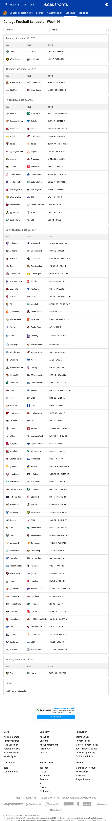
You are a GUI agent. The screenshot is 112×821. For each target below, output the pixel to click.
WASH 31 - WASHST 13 (57, 189)
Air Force (35, 360)
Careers (44, 740)
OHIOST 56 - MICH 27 (58, 273)
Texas (33, 144)
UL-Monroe (14, 596)
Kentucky (35, 289)
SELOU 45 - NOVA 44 (58, 512)
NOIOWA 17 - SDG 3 (57, 344)
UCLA (33, 642)
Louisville (14, 289)
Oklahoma (15, 619)
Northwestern (16, 281)
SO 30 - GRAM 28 (56, 550)
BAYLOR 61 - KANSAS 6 (59, 466)
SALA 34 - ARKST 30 (56, 205)
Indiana (13, 296)
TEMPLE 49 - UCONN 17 (59, 428)
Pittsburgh (35, 459)
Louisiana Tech (37, 436)
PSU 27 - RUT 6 (56, 443)
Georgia (15, 251)
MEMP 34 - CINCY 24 (57, 174)
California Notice (84, 756)
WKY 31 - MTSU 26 (57, 352)
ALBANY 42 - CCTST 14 (59, 336)
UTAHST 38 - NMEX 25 (58, 535)
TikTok (43, 771)
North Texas (36, 528)
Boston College (17, 459)
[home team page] (7, 51)
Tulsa (12, 266)
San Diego (14, 344)
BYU (11, 627)
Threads (44, 787)
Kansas (34, 466)
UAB (11, 528)
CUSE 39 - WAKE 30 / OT (60, 319)
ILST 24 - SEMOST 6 (58, 375)
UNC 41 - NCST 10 (56, 566)
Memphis (37, 174)
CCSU (12, 336)
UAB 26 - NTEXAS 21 (58, 528)
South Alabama (37, 205)
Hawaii (34, 673)
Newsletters (82, 771)
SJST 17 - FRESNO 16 (58, 649)
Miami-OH (14, 128)
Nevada (34, 390)
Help (5, 767)
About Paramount (49, 744)
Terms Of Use (83, 737)
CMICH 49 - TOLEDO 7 (57, 136)
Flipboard (44, 791)
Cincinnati (16, 174)
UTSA (12, 436)
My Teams (81, 775)
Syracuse (35, 319)
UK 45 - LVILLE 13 (56, 289)
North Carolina (16, 566)
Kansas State (37, 588)
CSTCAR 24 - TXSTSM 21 (59, 258)
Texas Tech (15, 144)
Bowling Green (16, 121)
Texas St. (14, 258)
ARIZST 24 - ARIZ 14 (58, 634)
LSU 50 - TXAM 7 (56, 573)
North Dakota (15, 481)
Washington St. (16, 189)
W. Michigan (15, 59)
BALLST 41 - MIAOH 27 (57, 128)
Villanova (14, 512)
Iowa (14, 166)
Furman (13, 327)
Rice (12, 398)
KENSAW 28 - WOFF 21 (58, 504)
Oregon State (16, 489)
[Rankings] (83, 13)
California (14, 642)
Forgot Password (84, 779)
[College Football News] (21, 13)
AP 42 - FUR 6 (55, 327)
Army (12, 673)
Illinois (34, 281)
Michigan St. (36, 451)
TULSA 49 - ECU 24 (57, 266)
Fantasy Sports (11, 740)
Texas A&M (15, 573)
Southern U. (15, 550)
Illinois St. (14, 375)
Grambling (35, 550)
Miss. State (36, 90)
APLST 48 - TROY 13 (56, 212)
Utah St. (13, 535)
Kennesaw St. (16, 504)
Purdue (34, 296)
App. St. (16, 212)
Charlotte (14, 382)
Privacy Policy (83, 740)
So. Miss (13, 421)
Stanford (35, 497)
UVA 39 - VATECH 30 (56, 151)
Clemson (15, 312)
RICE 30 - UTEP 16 (57, 398)
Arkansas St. (15, 205)
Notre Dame (17, 497)
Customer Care (11, 771)
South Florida (15, 220)
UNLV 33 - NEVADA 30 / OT (60, 390)
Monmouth (35, 243)
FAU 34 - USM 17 (56, 421)
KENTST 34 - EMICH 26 (57, 113)
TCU (32, 197)
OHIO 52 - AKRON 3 (56, 51)
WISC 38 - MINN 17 (57, 413)
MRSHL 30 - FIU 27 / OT (59, 304)
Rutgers (13, 443)
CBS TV (43, 752)
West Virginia (15, 197)
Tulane (13, 520)
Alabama (15, 474)
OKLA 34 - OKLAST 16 (58, 619)
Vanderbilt (14, 543)
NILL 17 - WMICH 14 (56, 59)
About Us (44, 737)
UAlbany (34, 336)
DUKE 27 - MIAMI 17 (57, 405)
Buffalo (34, 121)
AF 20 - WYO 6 (55, 360)
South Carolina (37, 312)
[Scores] (39, 13)
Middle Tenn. (15, 352)
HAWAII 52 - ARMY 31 (57, 673)
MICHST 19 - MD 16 (57, 451)
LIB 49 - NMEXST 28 (58, 367)
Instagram (45, 775)
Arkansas (35, 159)
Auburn (36, 474)
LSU (34, 573)
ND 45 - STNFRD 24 (57, 497)
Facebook (45, 779)
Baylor (14, 466)
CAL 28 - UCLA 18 (56, 642)
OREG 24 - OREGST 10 (58, 489)
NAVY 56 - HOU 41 (57, 581)
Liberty (34, 367)
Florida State (15, 604)
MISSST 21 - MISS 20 (57, 90)
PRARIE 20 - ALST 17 (56, 82)
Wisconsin (16, 413)
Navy (12, 581)
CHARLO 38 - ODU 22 (58, 382)
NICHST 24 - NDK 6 (57, 481)
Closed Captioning (85, 752)
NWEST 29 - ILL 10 (57, 281)
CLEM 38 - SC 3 (55, 312)
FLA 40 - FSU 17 (56, 604)
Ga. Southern (36, 558)
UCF (32, 220)
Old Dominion (36, 382)
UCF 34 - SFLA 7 (54, 220)
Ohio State (15, 273)
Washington (36, 189)
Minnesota (37, 413)
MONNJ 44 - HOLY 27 (58, 243)
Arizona (13, 634)
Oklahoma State (40, 619)
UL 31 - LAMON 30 (56, 596)
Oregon (36, 489)
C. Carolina (35, 258)
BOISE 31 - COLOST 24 (57, 182)
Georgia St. (15, 558)
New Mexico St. (16, 367)
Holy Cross (14, 243)
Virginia (34, 151)
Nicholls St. (36, 481)
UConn (12, 428)
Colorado (14, 611)
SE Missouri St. (37, 375)
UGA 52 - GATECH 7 (57, 251)
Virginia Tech (18, 151)
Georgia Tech (36, 251)
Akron (33, 51)
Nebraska (35, 166)
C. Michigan (36, 136)
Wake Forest (15, 319)
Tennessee (36, 543)
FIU (11, 304)
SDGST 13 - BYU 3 (56, 627)
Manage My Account (86, 767)
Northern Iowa (37, 344)
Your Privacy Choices (86, 748)
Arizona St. (35, 634)
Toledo (13, 136)
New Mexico (36, 535)
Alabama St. (36, 82)
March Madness (11, 752)
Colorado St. (36, 182)
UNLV (12, 390)
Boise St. (16, 182)
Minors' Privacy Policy (87, 744)
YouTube (44, 767)
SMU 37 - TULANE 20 (58, 520)
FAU (32, 421)
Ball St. (34, 128)
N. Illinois (35, 59)
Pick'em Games (11, 737)
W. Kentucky (36, 352)
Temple (34, 428)
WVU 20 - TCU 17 (55, 197)
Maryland (14, 451)
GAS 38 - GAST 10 (57, 558)
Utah (35, 611)
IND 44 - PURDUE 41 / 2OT (60, 296)
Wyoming (14, 360)
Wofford (34, 504)
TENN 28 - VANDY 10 (57, 543)
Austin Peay (36, 327)
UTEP (33, 398)
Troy (33, 212)
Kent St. (13, 113)
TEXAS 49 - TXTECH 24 (58, 144)
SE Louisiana (36, 512)
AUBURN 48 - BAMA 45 (59, 474)
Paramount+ (46, 748)
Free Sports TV (11, 744)
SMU (33, 520)
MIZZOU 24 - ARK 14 (56, 159)
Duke (33, 405)
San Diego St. (36, 627)
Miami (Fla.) (14, 405)
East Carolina (36, 266)
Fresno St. (14, 649)
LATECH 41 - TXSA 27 (58, 436)
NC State (35, 566)
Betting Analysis (11, 748)
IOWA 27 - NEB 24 (55, 166)
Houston (34, 581)
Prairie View (15, 82)
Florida (36, 604)
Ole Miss (13, 90)
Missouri (13, 159)
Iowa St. (16, 588)
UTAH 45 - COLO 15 (57, 611)
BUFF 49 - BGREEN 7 (56, 121)
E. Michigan (35, 113)
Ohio (12, 51)
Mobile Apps (9, 756)
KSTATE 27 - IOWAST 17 (59, 588)
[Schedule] (70, 13)
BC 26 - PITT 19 (56, 459)
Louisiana (35, 596)
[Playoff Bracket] (54, 13)
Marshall (34, 304)
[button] (93, 13)
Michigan (37, 273)
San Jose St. (36, 649)
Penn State (38, 443)
